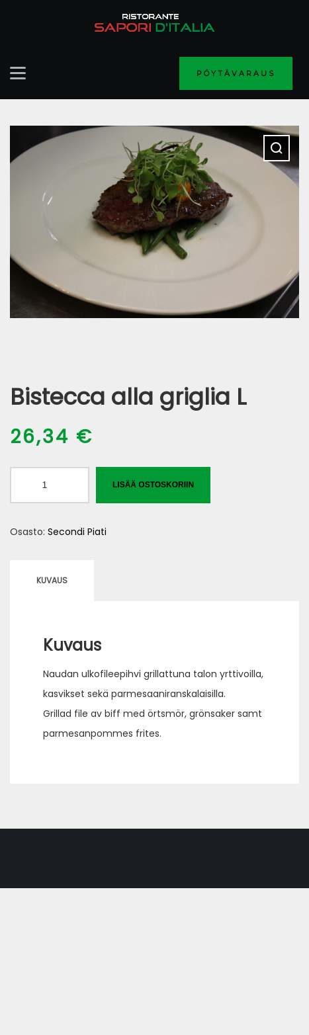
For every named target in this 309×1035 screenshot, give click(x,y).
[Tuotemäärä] (49, 485)
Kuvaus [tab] (51, 580)
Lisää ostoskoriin (153, 484)
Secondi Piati (77, 531)
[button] (276, 148)
